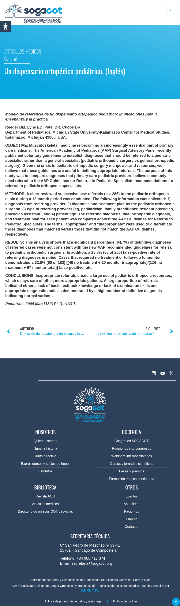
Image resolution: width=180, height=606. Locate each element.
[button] (5, 26)
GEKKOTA (90, 591)
